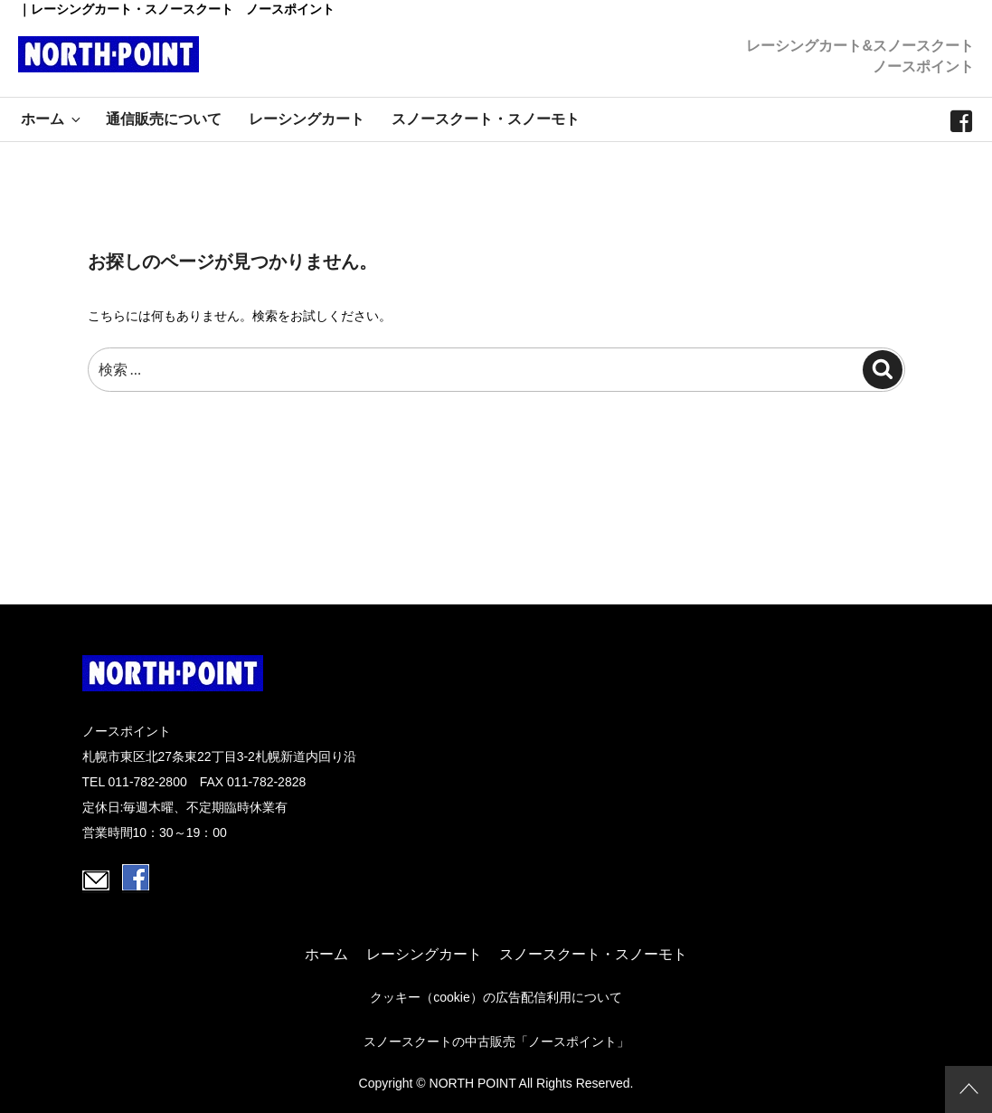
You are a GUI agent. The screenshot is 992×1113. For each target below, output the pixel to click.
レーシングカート (306, 119)
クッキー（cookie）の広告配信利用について (495, 997)
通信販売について (164, 119)
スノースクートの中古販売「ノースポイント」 (496, 1041)
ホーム (52, 119)
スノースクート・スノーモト (486, 119)
